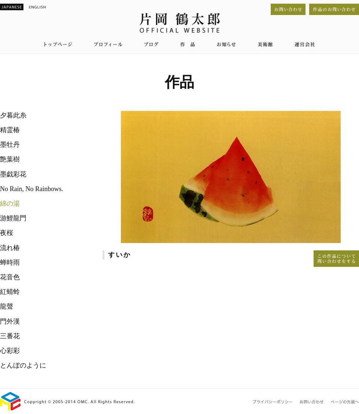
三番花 (10, 336)
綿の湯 (10, 203)
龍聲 (6, 306)
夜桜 (6, 232)
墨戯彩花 (13, 174)
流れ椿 (10, 247)
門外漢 (10, 321)
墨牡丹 (10, 144)
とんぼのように (23, 365)
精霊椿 (10, 130)
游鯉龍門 (13, 218)
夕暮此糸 (13, 115)
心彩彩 (10, 350)
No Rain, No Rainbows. (31, 189)
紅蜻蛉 (10, 291)
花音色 (10, 277)
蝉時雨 (10, 262)
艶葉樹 (10, 159)
